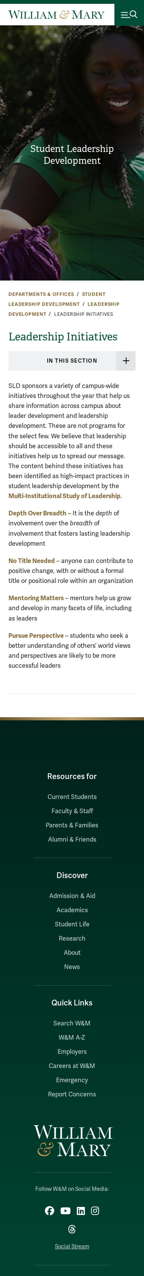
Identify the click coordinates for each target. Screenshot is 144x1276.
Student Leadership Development (72, 155)
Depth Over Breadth (37, 513)
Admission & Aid (72, 896)
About (72, 953)
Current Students (72, 797)
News (72, 967)
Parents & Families (72, 825)
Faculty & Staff (72, 811)
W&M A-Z (72, 1038)
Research (72, 939)
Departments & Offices (41, 294)
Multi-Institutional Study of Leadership (64, 496)
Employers (72, 1052)
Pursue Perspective (36, 636)
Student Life (72, 924)
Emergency (72, 1080)
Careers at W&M (72, 1066)
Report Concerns (72, 1094)
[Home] (56, 14)
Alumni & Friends (72, 840)
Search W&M (72, 1023)
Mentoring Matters (36, 598)
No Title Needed (31, 561)
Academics (72, 910)
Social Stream (72, 1246)
